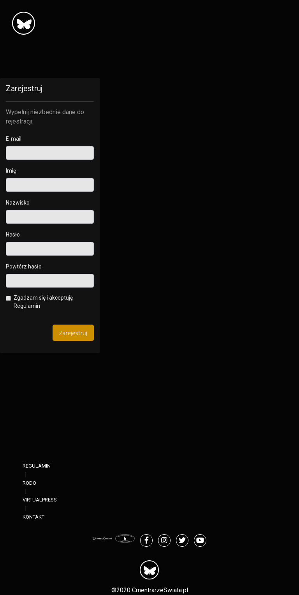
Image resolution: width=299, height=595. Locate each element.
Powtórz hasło (24, 266)
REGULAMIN (37, 466)
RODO (29, 483)
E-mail (13, 139)
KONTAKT (33, 517)
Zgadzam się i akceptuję (43, 302)
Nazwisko (18, 203)
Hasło (13, 234)
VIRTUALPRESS (40, 500)
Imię (11, 171)
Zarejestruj (73, 332)
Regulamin (27, 306)
